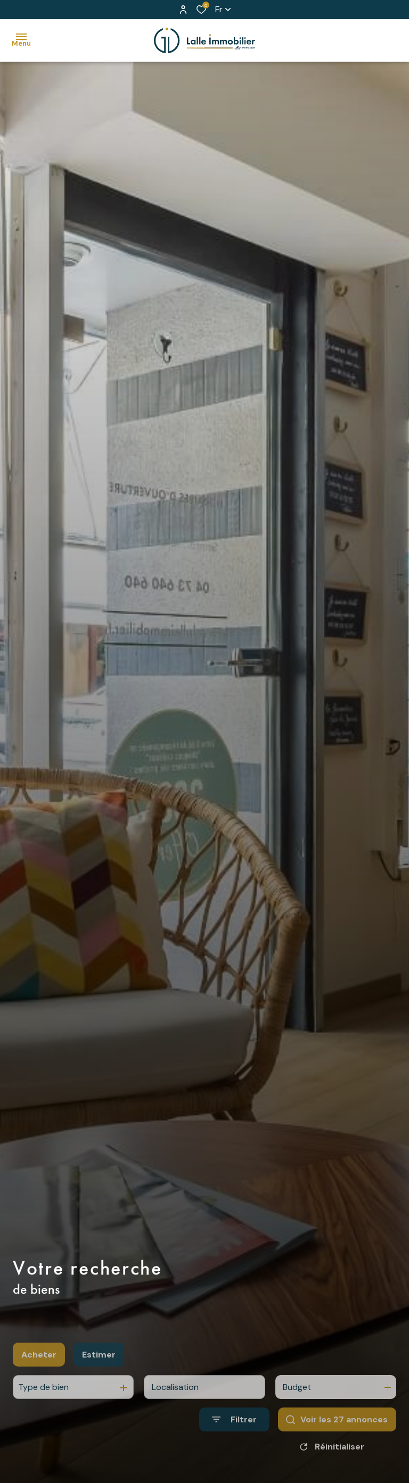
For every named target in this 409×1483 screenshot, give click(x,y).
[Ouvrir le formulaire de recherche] (234, 1441)
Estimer (99, 1375)
